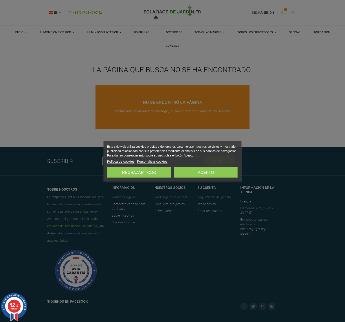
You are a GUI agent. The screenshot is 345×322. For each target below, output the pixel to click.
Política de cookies (120, 161)
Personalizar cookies (152, 161)
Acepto (206, 172)
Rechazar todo (139, 172)
